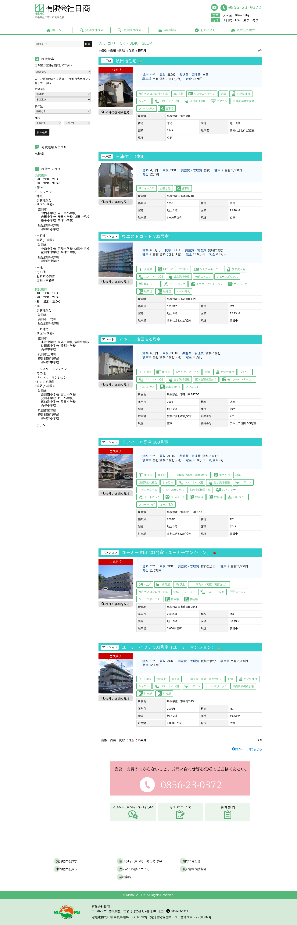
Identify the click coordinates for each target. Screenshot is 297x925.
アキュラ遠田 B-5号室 (140, 339)
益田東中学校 (50, 252)
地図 (161, 911)
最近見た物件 (246, 30)
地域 (40, 196)
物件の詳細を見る (118, 112)
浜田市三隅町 (47, 319)
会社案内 (170, 30)
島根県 (39, 153)
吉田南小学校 (67, 213)
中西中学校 (48, 248)
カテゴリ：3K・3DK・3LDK (125, 43)
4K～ (40, 187)
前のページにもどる (248, 748)
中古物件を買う (66, 869)
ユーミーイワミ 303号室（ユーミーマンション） (172, 647)
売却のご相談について (134, 869)
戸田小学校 (65, 398)
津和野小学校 (50, 229)
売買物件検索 (132, 30)
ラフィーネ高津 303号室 (145, 442)
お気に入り (208, 30)
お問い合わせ (191, 861)
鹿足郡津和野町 (48, 225)
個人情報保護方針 (194, 869)
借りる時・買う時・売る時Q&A (140, 861)
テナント (43, 425)
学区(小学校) (45, 204)
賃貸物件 (41, 289)
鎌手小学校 (48, 220)
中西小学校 (48, 213)
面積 (112, 50)
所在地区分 (44, 200)
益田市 (42, 209)
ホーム (56, 30)
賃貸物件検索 (94, 30)
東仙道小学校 (50, 401)
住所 (130, 50)
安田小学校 (65, 216)
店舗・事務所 (46, 280)
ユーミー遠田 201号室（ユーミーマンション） (170, 552)
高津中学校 (68, 252)
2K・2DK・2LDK (48, 179)
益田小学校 (81, 216)
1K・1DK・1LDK (48, 293)
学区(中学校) (45, 240)
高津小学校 (65, 220)
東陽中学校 (65, 248)
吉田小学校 (48, 216)
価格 (102, 50)
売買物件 (41, 175)
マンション (44, 191)
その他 (41, 272)
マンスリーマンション (52, 368)
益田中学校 (81, 248)
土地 (40, 267)
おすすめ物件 (46, 276)
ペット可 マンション (52, 377)
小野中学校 (48, 342)
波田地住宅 (130, 60)
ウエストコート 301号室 (145, 236)
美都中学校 (68, 345)
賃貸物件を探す (66, 861)
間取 (121, 50)
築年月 (140, 50)
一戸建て (43, 235)
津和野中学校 (50, 261)
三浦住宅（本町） (132, 156)
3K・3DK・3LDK (48, 183)
